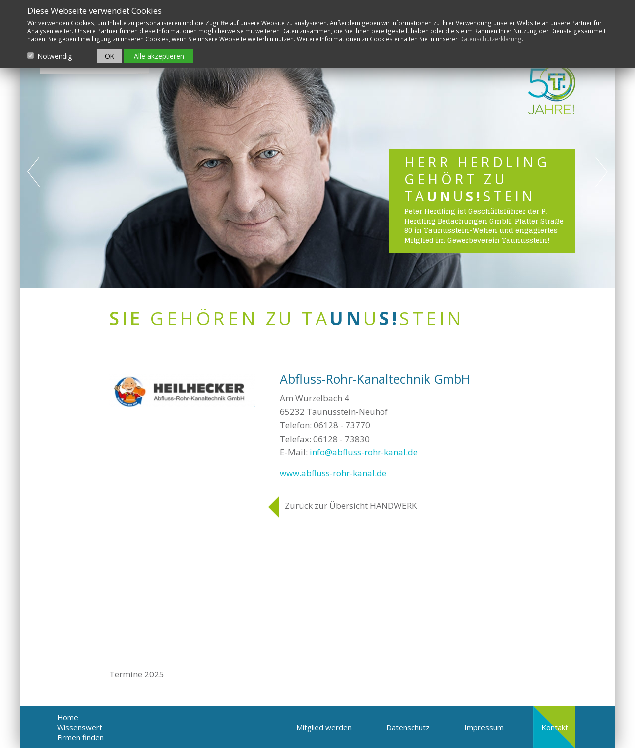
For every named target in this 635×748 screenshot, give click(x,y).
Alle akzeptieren (159, 56)
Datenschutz (408, 727)
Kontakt (554, 727)
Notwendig (55, 56)
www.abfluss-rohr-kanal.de (333, 473)
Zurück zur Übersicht (351, 505)
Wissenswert (79, 727)
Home (67, 717)
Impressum (484, 727)
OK (109, 56)
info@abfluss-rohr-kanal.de (364, 452)
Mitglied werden (324, 727)
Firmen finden (80, 737)
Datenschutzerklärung (490, 39)
